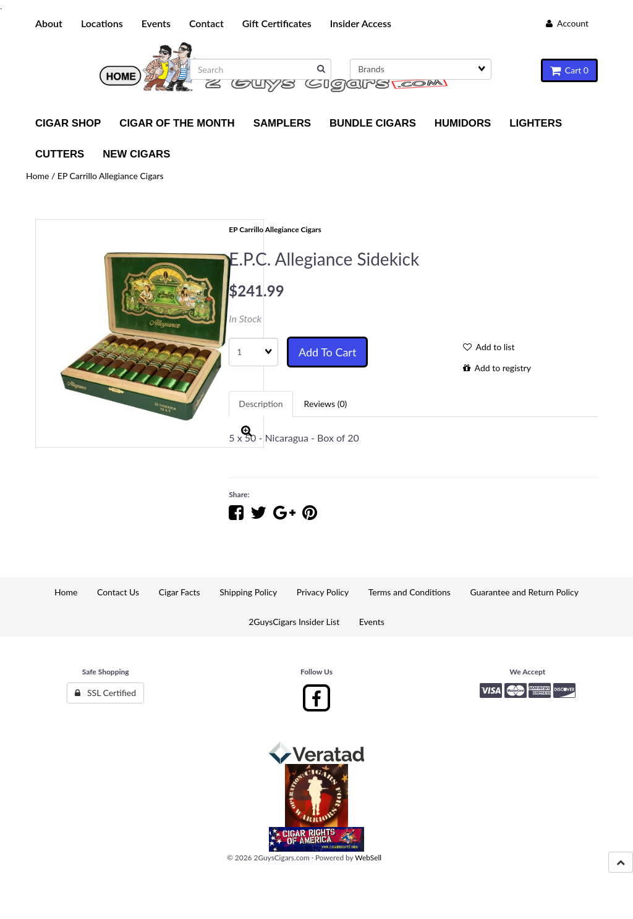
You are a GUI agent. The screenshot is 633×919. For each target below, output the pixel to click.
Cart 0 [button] (569, 70)
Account (567, 23)
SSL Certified (105, 692)
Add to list (489, 347)
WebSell (368, 857)
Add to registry (497, 368)
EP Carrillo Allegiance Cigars (110, 175)
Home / (41, 175)
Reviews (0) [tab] (325, 403)
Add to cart (327, 352)
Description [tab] (261, 403)
